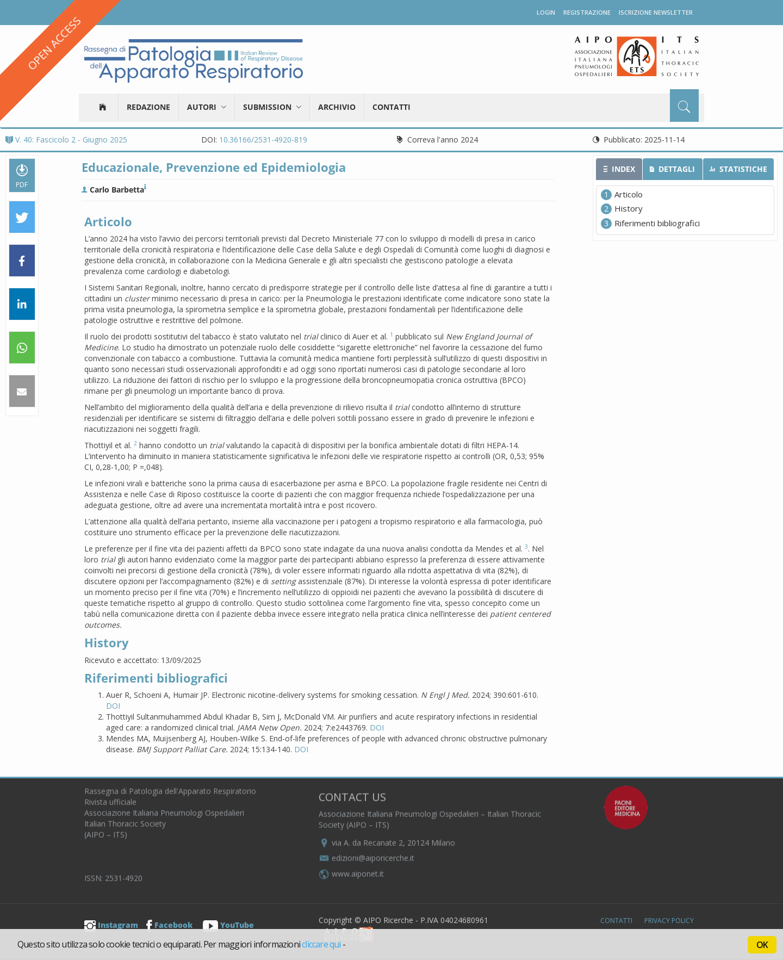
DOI (113, 706)
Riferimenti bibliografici (657, 223)
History (628, 208)
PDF (22, 175)
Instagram (111, 925)
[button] (22, 217)
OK (762, 945)
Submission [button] (272, 107)
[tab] (619, 169)
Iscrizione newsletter (656, 12)
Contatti (391, 107)
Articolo (628, 194)
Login (546, 12)
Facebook (169, 925)
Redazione (148, 107)
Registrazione (587, 12)
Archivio (337, 107)
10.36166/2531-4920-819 (263, 139)
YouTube (228, 925)
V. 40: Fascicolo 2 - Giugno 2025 (66, 139)
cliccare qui (321, 944)
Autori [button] (206, 107)
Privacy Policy (669, 920)
